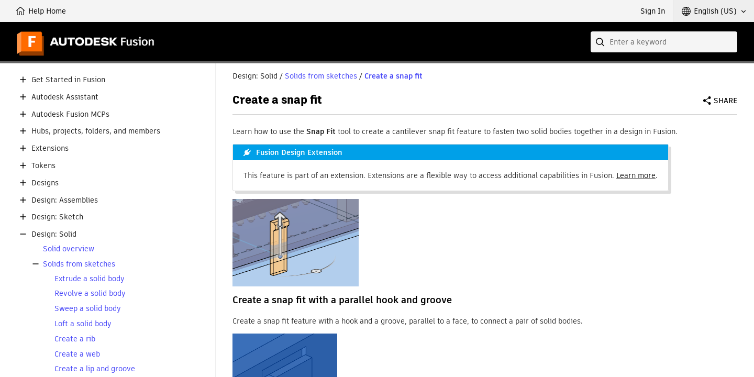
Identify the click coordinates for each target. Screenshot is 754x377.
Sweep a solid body (87, 308)
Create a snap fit (393, 76)
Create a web (77, 354)
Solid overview (68, 249)
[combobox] (664, 41)
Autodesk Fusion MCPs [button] (70, 114)
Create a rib (74, 339)
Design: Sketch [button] (57, 217)
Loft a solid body (83, 323)
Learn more (636, 175)
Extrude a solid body (89, 278)
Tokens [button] (43, 165)
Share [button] (725, 100)
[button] (713, 11)
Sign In (652, 11)
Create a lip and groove (94, 368)
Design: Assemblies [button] (64, 200)
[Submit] (601, 41)
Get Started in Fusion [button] (68, 79)
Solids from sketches (79, 264)
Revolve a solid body (90, 293)
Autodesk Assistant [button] (64, 97)
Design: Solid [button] (53, 234)
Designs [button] (45, 183)
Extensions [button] (50, 148)
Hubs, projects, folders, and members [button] (95, 131)
